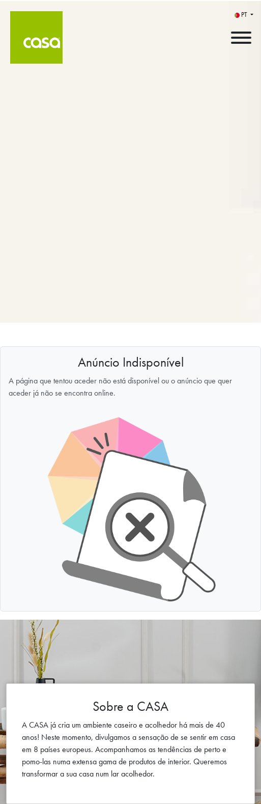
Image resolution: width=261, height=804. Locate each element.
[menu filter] (130, 0)
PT (242, 14)
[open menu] (240, 35)
